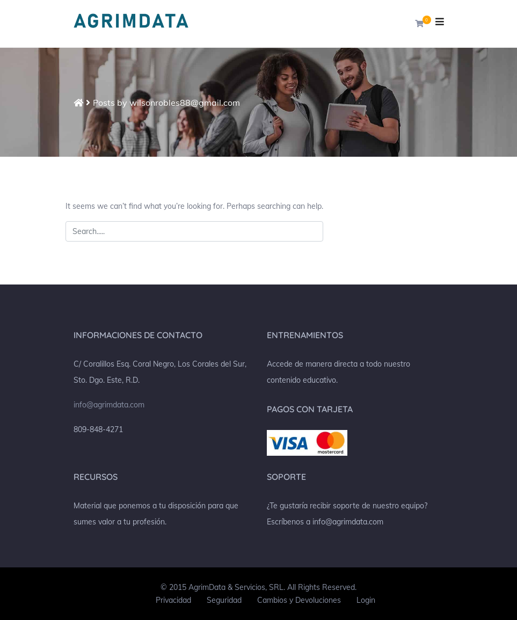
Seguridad (224, 600)
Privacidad (173, 600)
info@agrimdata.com (109, 405)
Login (365, 600)
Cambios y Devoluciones (299, 600)
